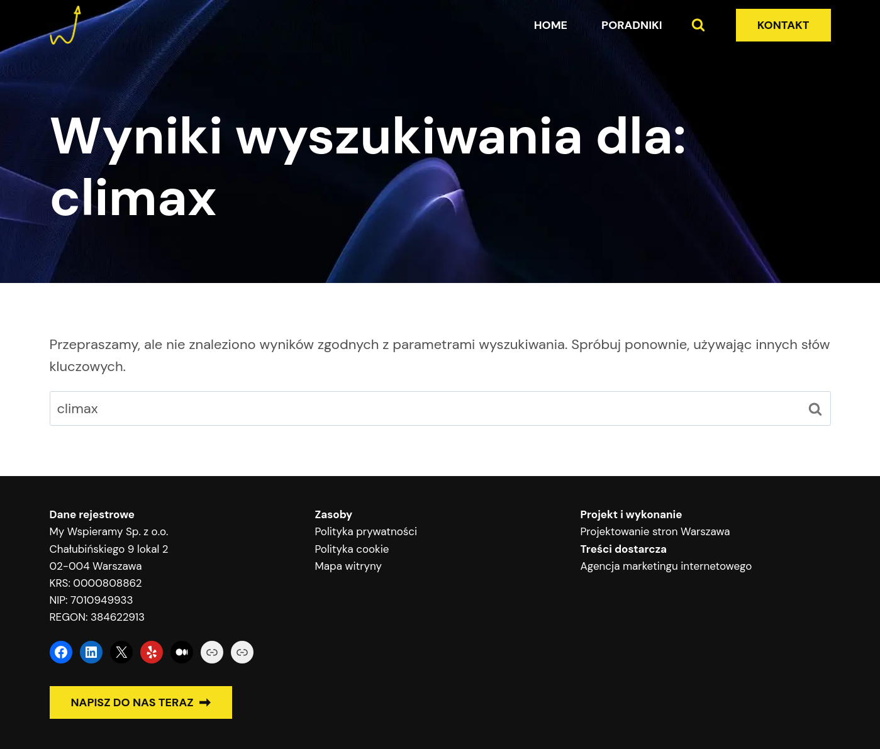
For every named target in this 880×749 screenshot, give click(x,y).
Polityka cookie (352, 549)
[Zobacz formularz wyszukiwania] (698, 25)
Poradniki (631, 25)
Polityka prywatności (366, 531)
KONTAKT (783, 25)
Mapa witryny (348, 566)
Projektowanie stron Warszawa (655, 531)
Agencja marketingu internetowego (666, 566)
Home (550, 25)
